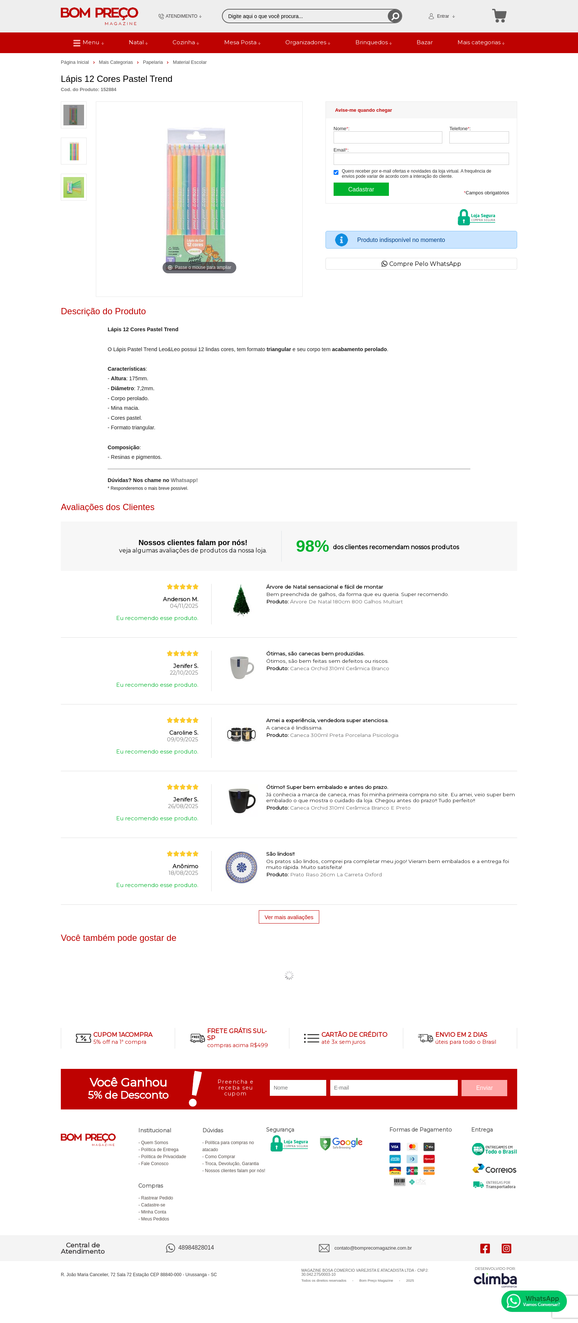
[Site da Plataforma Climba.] (495, 1277)
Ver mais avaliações (289, 917)
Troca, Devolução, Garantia (232, 1163)
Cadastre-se (153, 1205)
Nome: (341, 128)
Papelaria (153, 62)
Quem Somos (154, 1142)
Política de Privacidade (163, 1156)
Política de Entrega (159, 1149)
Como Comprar (220, 1156)
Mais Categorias (116, 62)
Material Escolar (190, 62)
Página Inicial (75, 62)
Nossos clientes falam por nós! (235, 1170)
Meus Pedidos (155, 1219)
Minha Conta (153, 1212)
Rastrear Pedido (157, 1198)
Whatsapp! (184, 480)
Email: (341, 150)
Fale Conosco (154, 1163)
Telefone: (460, 128)
